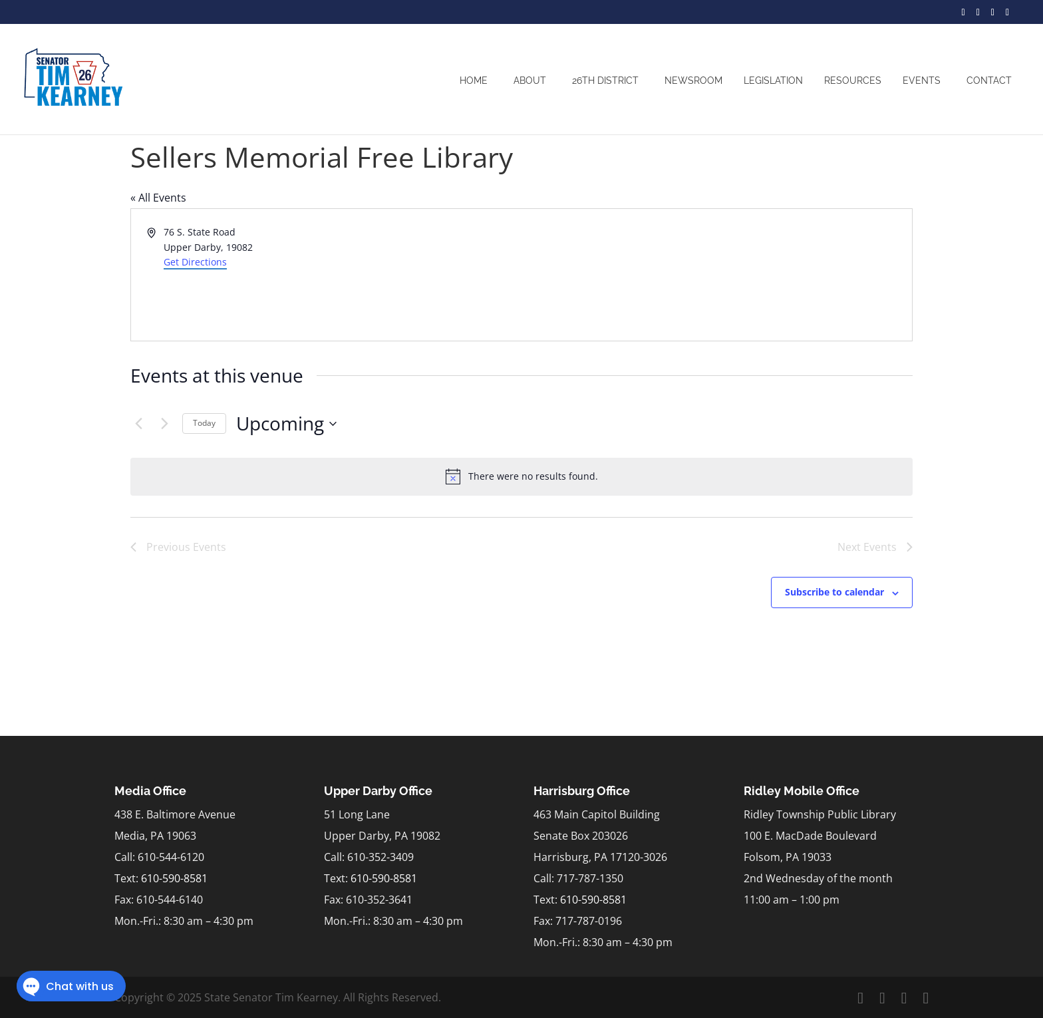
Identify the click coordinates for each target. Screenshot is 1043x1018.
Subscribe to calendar (834, 592)
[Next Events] (164, 424)
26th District (605, 80)
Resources (852, 80)
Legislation (773, 80)
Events (922, 80)
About (530, 80)
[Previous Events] (138, 424)
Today (204, 422)
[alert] (521, 476)
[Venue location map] (715, 275)
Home (474, 80)
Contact (989, 80)
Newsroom (693, 80)
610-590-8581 (174, 878)
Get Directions (195, 261)
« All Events (158, 197)
